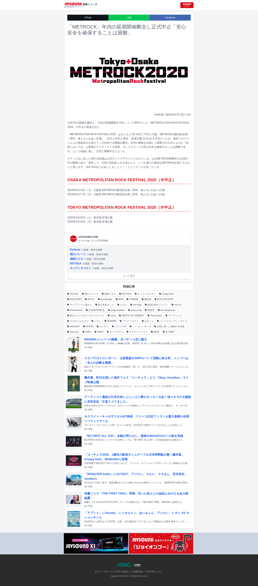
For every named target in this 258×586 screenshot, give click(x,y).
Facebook (170, 17)
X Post (88, 17)
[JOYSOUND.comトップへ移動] (187, 5)
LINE (129, 17)
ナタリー (79, 7)
